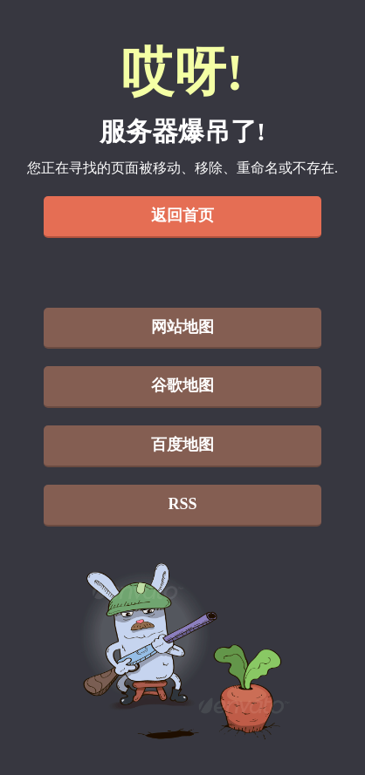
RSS (182, 504)
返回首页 (182, 215)
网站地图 (182, 327)
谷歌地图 (182, 385)
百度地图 (182, 444)
